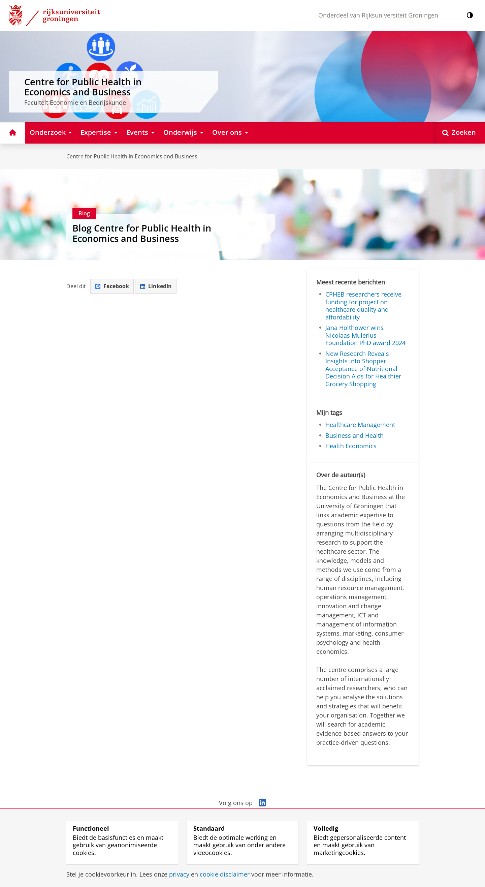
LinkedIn (156, 286)
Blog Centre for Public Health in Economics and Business (141, 233)
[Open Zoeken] (459, 133)
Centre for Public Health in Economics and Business (131, 156)
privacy (179, 874)
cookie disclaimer (225, 874)
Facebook (112, 286)
